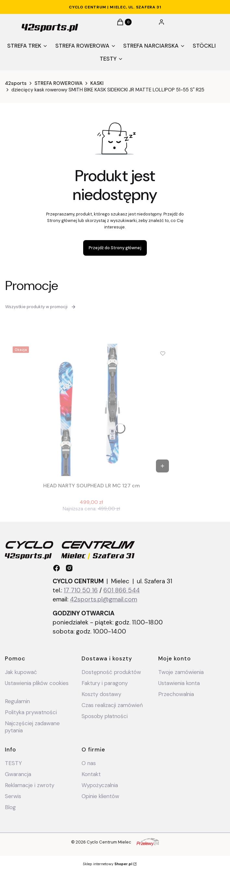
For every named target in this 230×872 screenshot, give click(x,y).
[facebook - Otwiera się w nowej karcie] (56, 568)
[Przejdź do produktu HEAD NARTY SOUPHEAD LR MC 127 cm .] (91, 410)
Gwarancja (18, 774)
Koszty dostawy (101, 694)
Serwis (13, 796)
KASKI (97, 83)
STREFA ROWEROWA (58, 83)
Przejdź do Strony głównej (115, 247)
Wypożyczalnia (100, 785)
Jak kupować (21, 672)
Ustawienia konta (179, 683)
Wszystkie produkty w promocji (40, 306)
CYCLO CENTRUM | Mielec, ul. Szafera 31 (115, 7)
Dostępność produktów (111, 672)
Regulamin (17, 701)
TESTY (13, 763)
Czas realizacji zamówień (112, 705)
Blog (10, 807)
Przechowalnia (176, 694)
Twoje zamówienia (181, 672)
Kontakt (91, 774)
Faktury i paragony (105, 683)
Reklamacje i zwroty (29, 785)
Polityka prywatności (31, 712)
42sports (16, 83)
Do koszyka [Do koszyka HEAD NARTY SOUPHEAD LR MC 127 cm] (162, 466)
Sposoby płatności (105, 716)
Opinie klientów (100, 796)
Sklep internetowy (107, 864)
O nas (89, 763)
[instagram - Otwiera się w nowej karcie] (69, 568)
